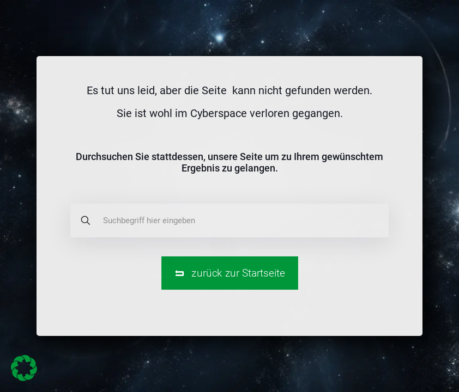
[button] (24, 368)
